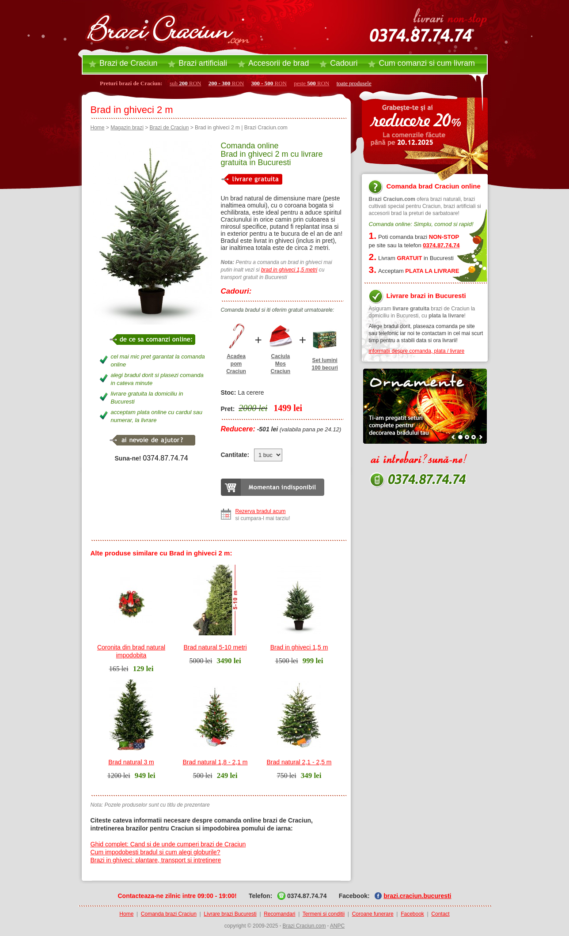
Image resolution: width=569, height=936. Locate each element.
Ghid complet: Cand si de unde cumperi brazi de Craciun (168, 844)
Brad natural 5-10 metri (215, 647)
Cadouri (343, 63)
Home (98, 128)
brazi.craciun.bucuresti (417, 895)
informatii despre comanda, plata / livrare (417, 351)
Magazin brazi (127, 128)
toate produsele (354, 83)
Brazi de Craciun (128, 63)
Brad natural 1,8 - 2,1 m (214, 762)
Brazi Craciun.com (304, 926)
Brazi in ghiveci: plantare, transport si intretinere (156, 860)
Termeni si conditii (324, 914)
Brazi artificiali (202, 63)
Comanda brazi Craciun (169, 914)
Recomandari (279, 914)
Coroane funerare (373, 914)
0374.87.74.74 (165, 458)
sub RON (185, 83)
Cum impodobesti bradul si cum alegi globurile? (155, 852)
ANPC (337, 926)
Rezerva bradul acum (260, 511)
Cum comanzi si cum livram (426, 63)
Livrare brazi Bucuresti (230, 914)
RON (226, 83)
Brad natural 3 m (131, 762)
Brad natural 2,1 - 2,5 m (298, 762)
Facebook (412, 914)
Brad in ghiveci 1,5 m (299, 647)
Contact (440, 914)
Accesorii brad (278, 63)
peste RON (311, 83)
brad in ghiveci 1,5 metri (289, 270)
